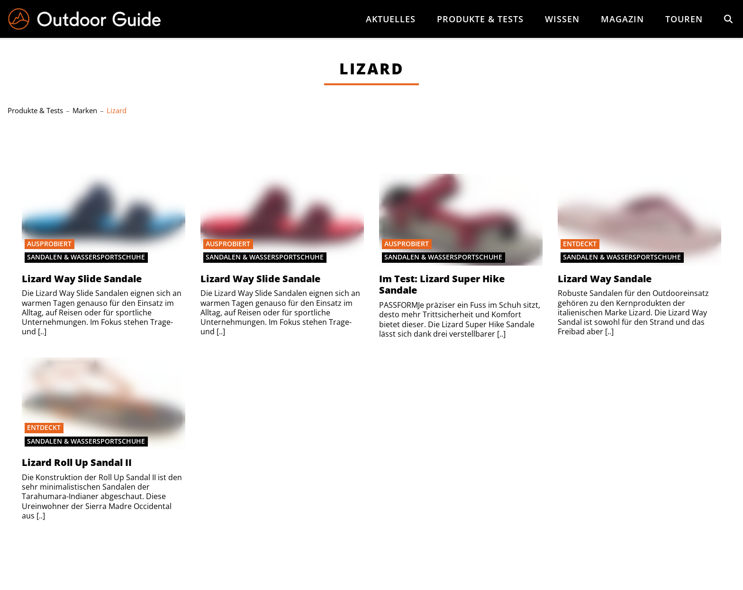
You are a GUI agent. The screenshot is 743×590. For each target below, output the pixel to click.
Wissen (562, 19)
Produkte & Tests (480, 19)
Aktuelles (391, 19)
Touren (684, 19)
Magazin (622, 19)
